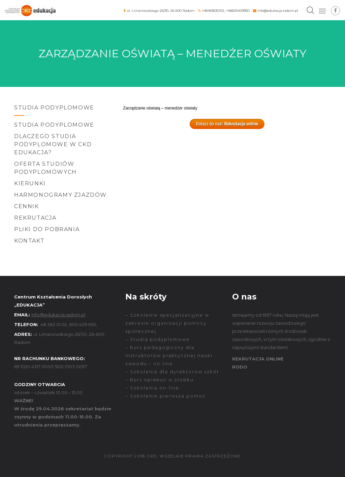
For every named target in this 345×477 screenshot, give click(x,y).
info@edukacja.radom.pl (277, 10)
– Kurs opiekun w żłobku (159, 379)
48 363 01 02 (53, 324)
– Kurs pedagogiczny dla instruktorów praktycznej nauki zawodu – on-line (169, 355)
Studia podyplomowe (54, 125)
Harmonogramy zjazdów (60, 195)
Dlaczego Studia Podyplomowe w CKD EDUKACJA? (53, 144)
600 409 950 (82, 324)
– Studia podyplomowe (157, 339)
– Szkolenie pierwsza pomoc (165, 396)
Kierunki (30, 183)
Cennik (26, 206)
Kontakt (29, 240)
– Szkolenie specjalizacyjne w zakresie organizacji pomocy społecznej (167, 323)
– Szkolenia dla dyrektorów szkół (172, 371)
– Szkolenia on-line (152, 387)
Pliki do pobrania (47, 229)
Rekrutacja (35, 218)
